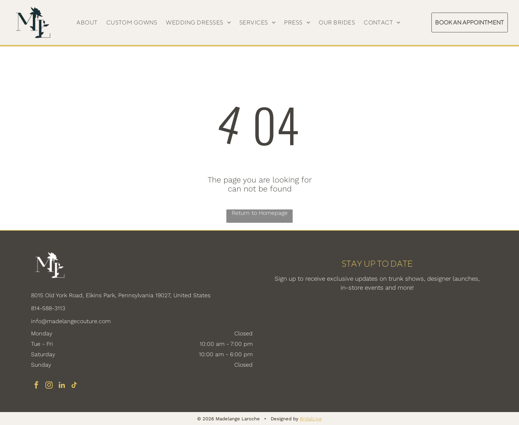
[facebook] (36, 386)
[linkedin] (61, 386)
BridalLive (311, 418)
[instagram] (49, 386)
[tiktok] (74, 386)
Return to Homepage (260, 212)
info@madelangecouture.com (71, 321)
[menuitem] (87, 22)
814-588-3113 (48, 308)
